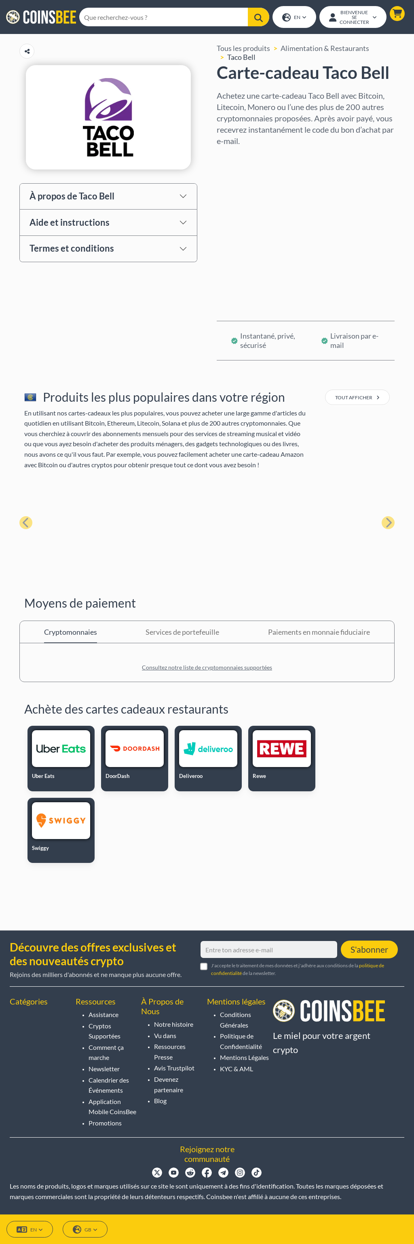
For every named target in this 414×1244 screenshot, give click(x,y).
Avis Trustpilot (174, 1068)
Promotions (105, 1123)
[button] (396, 13)
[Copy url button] (26, 52)
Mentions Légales (244, 1057)
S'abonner (369, 949)
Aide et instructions (70, 222)
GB (85, 1229)
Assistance (103, 1014)
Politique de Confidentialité (241, 1041)
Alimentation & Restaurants (325, 49)
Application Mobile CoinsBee (112, 1107)
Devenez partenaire (168, 1084)
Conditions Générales (235, 1020)
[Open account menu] (352, 17)
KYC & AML (236, 1068)
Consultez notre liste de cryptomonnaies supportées (207, 668)
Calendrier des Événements (109, 1085)
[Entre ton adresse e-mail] (269, 949)
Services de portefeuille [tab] (182, 632)
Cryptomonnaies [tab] (70, 632)
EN (294, 18)
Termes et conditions (72, 249)
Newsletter (104, 1068)
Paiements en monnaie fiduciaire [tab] (319, 632)
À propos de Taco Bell (72, 196)
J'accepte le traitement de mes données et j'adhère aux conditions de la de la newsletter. (297, 969)
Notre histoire (173, 1024)
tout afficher (357, 398)
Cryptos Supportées (104, 1031)
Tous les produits (243, 49)
